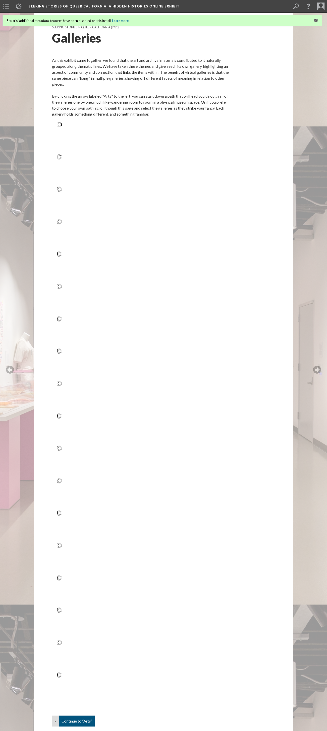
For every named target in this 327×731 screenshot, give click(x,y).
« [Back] (55, 721)
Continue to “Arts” (76, 721)
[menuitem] (6, 6)
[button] (308, 6)
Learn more (120, 21)
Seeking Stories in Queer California (81, 27)
